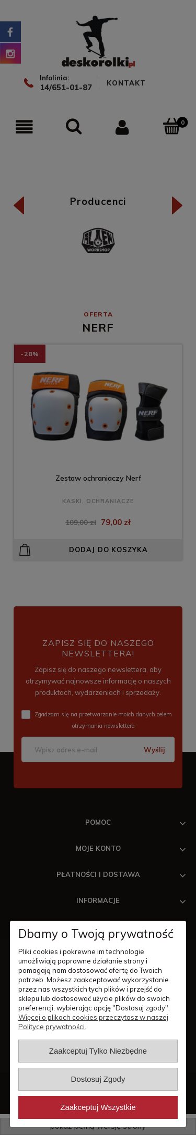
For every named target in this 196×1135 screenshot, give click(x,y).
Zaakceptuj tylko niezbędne (98, 1050)
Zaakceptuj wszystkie (97, 1107)
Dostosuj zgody (98, 1079)
